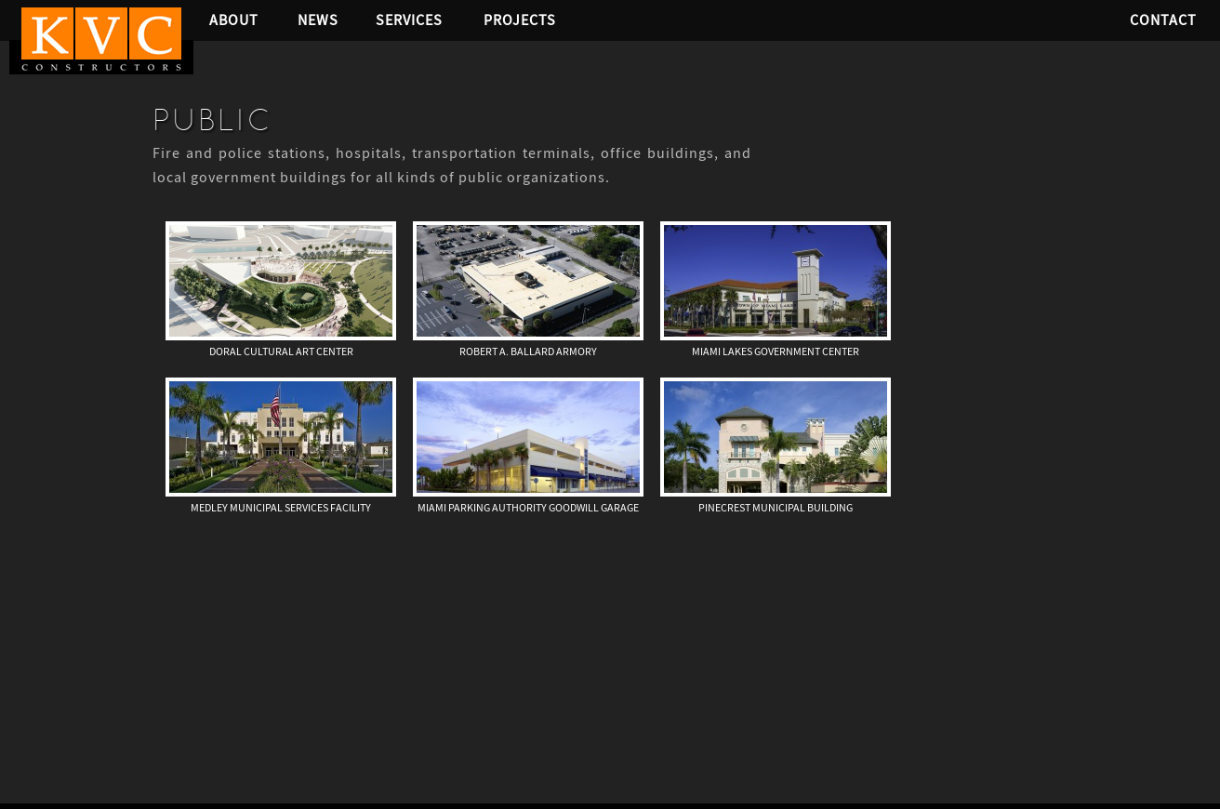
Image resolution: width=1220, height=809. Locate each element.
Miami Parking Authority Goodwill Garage (528, 507)
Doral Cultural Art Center (281, 351)
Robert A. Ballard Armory (528, 351)
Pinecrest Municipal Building (775, 507)
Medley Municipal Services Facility (281, 507)
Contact (1163, 20)
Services (409, 20)
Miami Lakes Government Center (775, 351)
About (234, 20)
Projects (520, 20)
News (318, 20)
